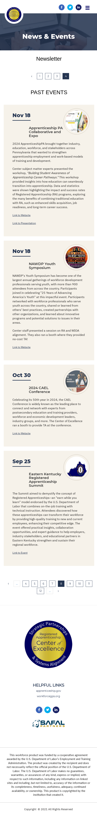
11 (90, 583)
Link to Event (20, 552)
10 (80, 583)
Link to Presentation (24, 223)
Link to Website (21, 215)
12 (41, 591)
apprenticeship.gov (48, 691)
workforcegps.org (48, 696)
